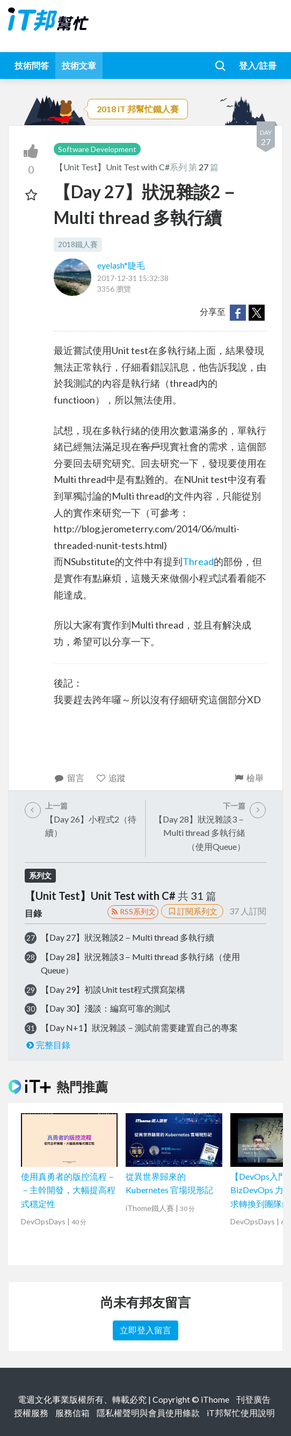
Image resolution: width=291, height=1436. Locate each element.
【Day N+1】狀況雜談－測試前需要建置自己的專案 (139, 1027)
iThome (215, 1399)
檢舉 (248, 778)
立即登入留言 (145, 1330)
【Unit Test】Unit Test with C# (112, 167)
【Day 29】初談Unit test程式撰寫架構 (113, 989)
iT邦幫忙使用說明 (241, 1413)
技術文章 (79, 65)
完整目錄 (47, 1045)
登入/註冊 (258, 65)
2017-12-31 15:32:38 (133, 278)
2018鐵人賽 (78, 244)
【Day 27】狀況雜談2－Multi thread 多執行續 (127, 937)
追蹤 (111, 778)
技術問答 (31, 65)
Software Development (97, 149)
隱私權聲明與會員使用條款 (148, 1413)
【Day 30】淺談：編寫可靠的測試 (105, 1008)
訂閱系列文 (192, 911)
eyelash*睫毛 (121, 265)
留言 (69, 778)
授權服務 (31, 1413)
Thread (198, 561)
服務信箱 (72, 1413)
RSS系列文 (133, 911)
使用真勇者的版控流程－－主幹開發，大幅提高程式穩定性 (68, 1190)
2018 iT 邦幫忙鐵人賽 (138, 109)
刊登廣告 (253, 1399)
